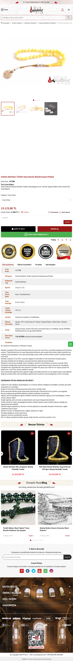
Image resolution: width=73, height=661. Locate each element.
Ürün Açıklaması (8, 265)
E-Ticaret (29, 659)
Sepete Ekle (18, 229)
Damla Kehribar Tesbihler (47, 23)
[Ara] (68, 17)
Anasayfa (5, 23)
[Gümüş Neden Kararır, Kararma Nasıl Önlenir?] (55, 507)
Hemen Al (55, 229)
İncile (31, 536)
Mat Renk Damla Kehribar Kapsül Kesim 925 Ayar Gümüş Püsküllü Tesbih (55, 468)
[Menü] (4, 9)
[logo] (36, 9)
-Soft (23, 659)
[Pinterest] (22, 571)
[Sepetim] (68, 10)
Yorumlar (38, 265)
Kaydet (68, 222)
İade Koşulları (50, 265)
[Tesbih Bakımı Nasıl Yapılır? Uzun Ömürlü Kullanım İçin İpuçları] (18, 507)
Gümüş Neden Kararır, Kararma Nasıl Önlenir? (54, 529)
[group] (36, 62)
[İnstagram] (51, 571)
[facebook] (28, 571)
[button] (33, 100)
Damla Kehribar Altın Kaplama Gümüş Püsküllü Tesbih (18, 468)
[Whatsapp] (45, 571)
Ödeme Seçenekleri (24, 265)
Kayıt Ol (67, 557)
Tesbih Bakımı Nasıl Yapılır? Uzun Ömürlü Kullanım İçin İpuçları (16, 529)
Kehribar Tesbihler (30, 23)
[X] (34, 571)
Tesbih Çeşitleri (17, 23)
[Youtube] (40, 571)
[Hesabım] (62, 10)
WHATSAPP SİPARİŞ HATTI (36, 234)
